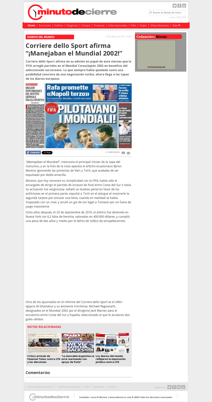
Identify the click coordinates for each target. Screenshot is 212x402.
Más (175, 25)
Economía (45, 25)
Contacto (112, 386)
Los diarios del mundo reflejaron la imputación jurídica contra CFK (111, 359)
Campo (86, 25)
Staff (87, 386)
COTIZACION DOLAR (156, 67)
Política (58, 25)
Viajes (143, 25)
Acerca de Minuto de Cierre (40, 386)
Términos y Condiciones (69, 386)
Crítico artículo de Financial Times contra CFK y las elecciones (43, 359)
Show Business (160, 25)
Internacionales (117, 25)
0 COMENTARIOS (113, 152)
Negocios (72, 25)
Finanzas (99, 25)
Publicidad (98, 386)
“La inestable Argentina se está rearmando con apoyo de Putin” (77, 359)
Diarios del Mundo (40, 37)
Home (31, 25)
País (133, 25)
